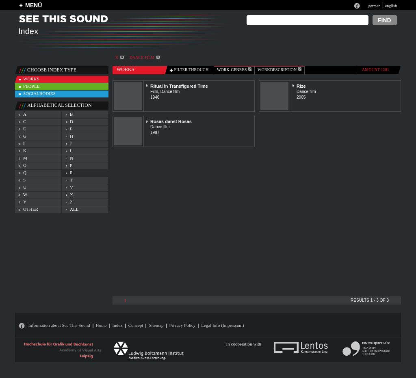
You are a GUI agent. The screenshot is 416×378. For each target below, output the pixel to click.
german (374, 6)
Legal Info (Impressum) (222, 325)
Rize (301, 86)
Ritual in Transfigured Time (179, 86)
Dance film (145, 57)
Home (101, 325)
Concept (135, 325)
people (31, 86)
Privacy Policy (182, 325)
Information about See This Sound (59, 325)
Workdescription (279, 69)
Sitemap (156, 325)
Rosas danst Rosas (171, 121)
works (31, 78)
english (391, 6)
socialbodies (39, 93)
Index (118, 325)
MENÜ (33, 5)
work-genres (234, 69)
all (74, 209)
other (30, 209)
